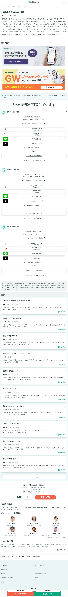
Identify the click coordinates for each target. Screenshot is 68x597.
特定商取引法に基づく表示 (7, 577)
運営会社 (37, 577)
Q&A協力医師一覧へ (61, 550)
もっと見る (34, 477)
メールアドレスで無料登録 (34, 156)
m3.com (10, 509)
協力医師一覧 (4, 569)
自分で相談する (53, 95)
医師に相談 (45, 497)
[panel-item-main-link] (34, 306)
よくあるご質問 (4, 565)
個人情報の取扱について (40, 573)
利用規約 (27, 117)
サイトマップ (4, 582)
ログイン (64, 2)
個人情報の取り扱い (36, 117)
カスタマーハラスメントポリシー (42, 582)
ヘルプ (36, 569)
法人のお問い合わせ (39, 565)
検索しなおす (22, 497)
